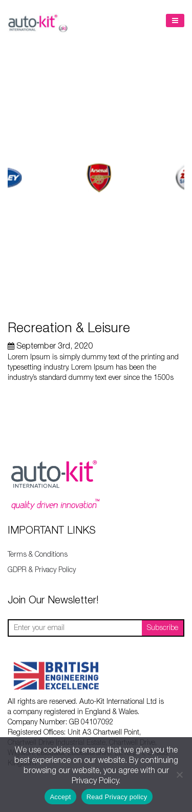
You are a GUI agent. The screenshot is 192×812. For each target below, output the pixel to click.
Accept (60, 797)
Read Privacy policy (117, 797)
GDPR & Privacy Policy (42, 570)
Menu (175, 20)
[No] (179, 774)
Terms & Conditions (38, 554)
